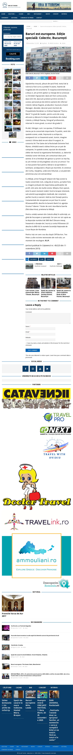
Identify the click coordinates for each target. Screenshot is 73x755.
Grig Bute (44, 43)
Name (28, 326)
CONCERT (56, 14)
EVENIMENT (5, 18)
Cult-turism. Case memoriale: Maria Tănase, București (32, 292)
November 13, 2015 (33, 43)
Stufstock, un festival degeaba (21, 626)
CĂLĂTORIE (11, 14)
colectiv (49, 259)
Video (14, 142)
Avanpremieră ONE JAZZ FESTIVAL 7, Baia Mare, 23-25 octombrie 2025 (41, 710)
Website (28, 337)
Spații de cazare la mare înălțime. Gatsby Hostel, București (48, 293)
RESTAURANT (38, 14)
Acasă (3, 14)
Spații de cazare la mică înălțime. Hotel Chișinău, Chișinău (29, 655)
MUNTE (48, 14)
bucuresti (33, 259)
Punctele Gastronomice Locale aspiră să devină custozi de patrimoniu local (35, 635)
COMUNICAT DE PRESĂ (26, 18)
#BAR (51, 43)
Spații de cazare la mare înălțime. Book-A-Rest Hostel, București (64, 293)
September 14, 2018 (17, 677)
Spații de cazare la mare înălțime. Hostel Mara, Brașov (18, 707)
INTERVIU (64, 14)
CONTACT (39, 18)
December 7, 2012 (16, 666)
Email (27, 332)
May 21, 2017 (15, 657)
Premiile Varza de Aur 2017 (12, 614)
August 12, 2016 (16, 647)
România (56, 43)
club (41, 259)
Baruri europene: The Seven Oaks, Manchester (26, 664)
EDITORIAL (14, 18)
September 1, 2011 (17, 628)
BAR (28, 14)
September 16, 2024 (17, 637)
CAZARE (21, 14)
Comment (29, 312)
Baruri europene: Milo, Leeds (30, 704)
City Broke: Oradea (17, 645)
